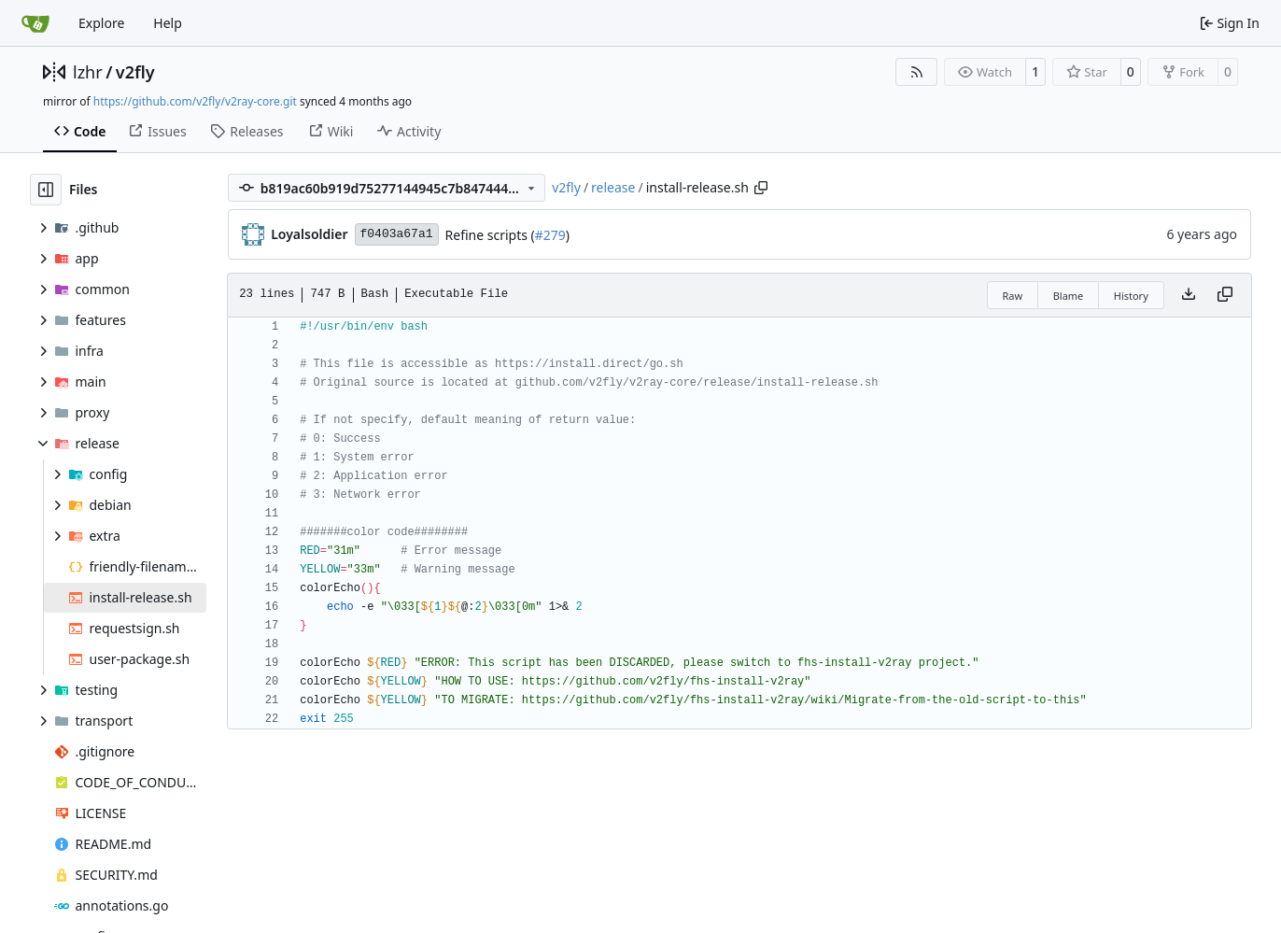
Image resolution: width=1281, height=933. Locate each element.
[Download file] (1189, 295)
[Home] (35, 23)
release (613, 187)
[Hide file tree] (46, 189)
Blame (1068, 296)
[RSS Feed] (916, 72)
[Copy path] (760, 187)
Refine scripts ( (490, 235)
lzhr (88, 72)
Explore (101, 23)
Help (167, 23)
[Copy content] (1225, 295)
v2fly (135, 72)
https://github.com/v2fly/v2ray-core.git (195, 101)
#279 (550, 235)
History (1131, 296)
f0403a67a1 (396, 234)
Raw (1013, 296)
